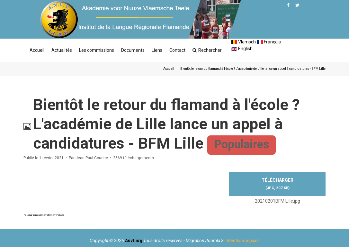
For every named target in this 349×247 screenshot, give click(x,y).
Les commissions (96, 50)
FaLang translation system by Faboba (43, 215)
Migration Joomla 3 (205, 240)
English (242, 48)
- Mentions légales (242, 240)
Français (269, 41)
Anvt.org (133, 240)
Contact (177, 50)
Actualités (61, 50)
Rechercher (207, 50)
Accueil (37, 50)
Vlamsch (243, 41)
